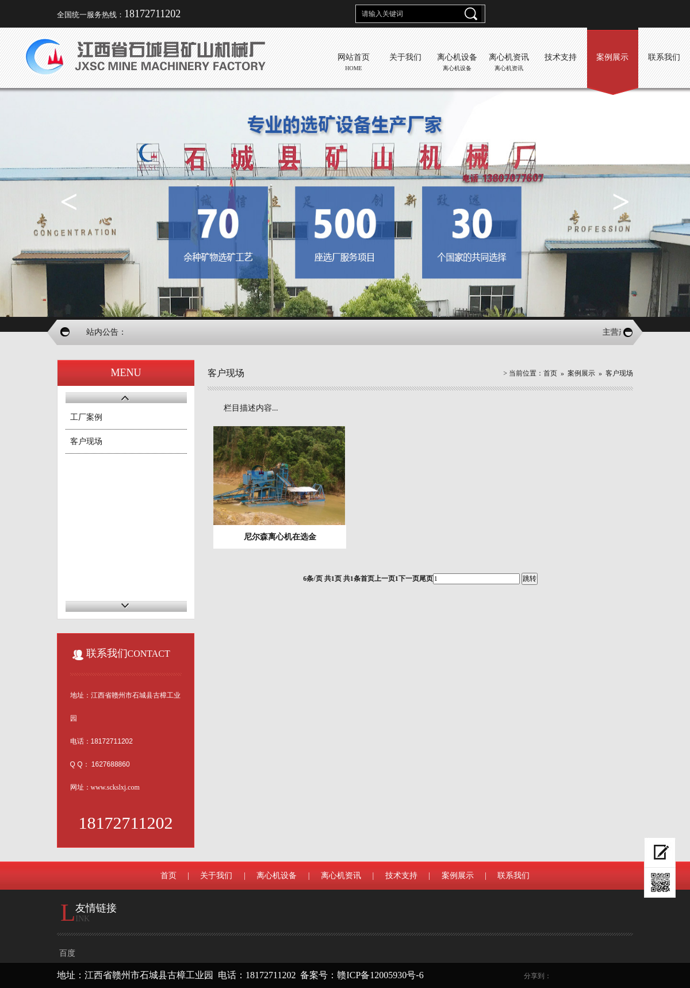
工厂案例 (86, 417)
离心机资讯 (341, 875)
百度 (67, 953)
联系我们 (513, 875)
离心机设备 (276, 875)
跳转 (529, 579)
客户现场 (86, 441)
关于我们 (216, 875)
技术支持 (401, 875)
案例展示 (581, 373)
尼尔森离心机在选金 (280, 537)
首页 (550, 373)
